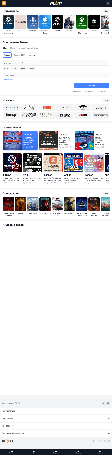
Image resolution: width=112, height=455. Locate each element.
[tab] (6, 48)
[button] (12, 452)
